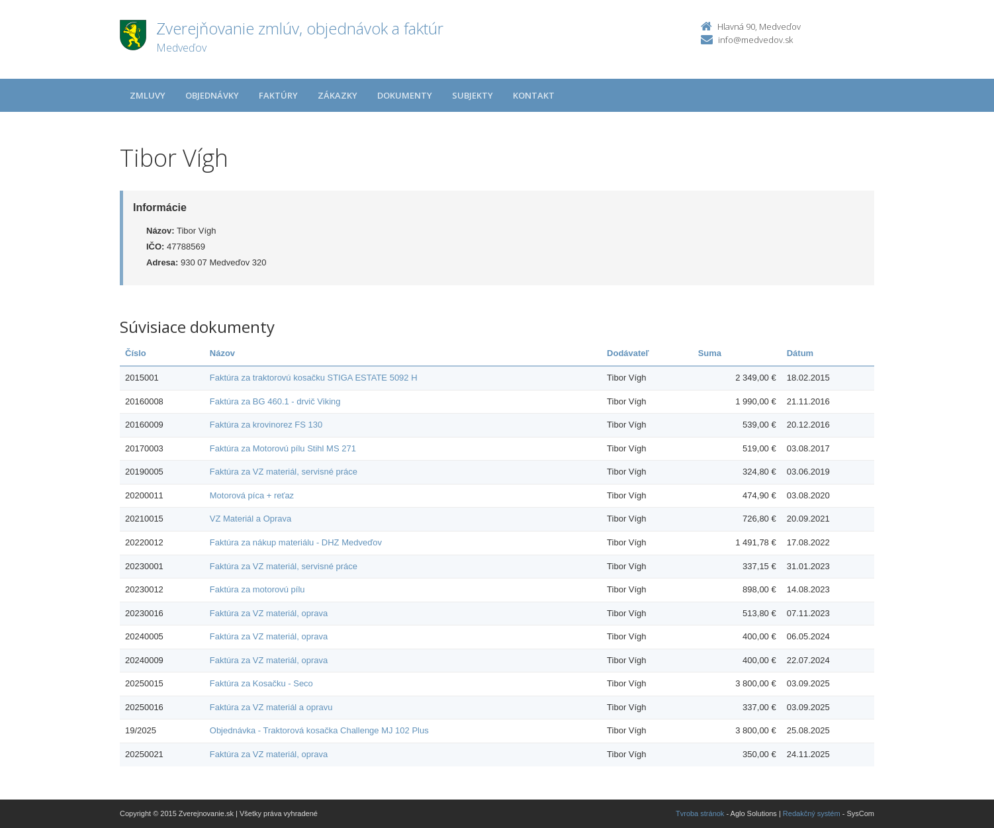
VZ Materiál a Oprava (251, 519)
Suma (709, 353)
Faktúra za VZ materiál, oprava (269, 613)
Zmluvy (147, 95)
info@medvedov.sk (755, 40)
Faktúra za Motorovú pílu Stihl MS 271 (283, 448)
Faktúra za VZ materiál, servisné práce (283, 472)
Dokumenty (404, 95)
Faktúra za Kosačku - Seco (261, 683)
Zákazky (337, 95)
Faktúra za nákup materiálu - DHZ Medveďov (296, 542)
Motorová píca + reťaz (252, 495)
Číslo (135, 353)
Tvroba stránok (700, 813)
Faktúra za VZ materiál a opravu (271, 707)
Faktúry (278, 95)
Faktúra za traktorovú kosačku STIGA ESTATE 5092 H (314, 378)
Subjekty (472, 95)
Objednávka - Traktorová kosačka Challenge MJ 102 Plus (319, 730)
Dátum (800, 353)
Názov (222, 353)
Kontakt (534, 95)
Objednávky (212, 95)
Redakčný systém (811, 813)
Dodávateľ (628, 353)
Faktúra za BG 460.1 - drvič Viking (275, 401)
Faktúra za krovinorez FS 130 (266, 425)
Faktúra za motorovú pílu (257, 589)
